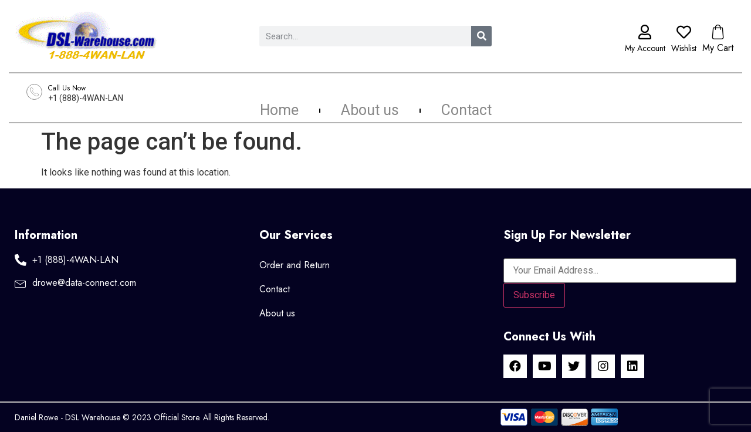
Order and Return (294, 265)
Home (279, 110)
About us (370, 110)
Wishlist (683, 48)
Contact (466, 110)
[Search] (481, 36)
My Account (645, 48)
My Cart (717, 48)
